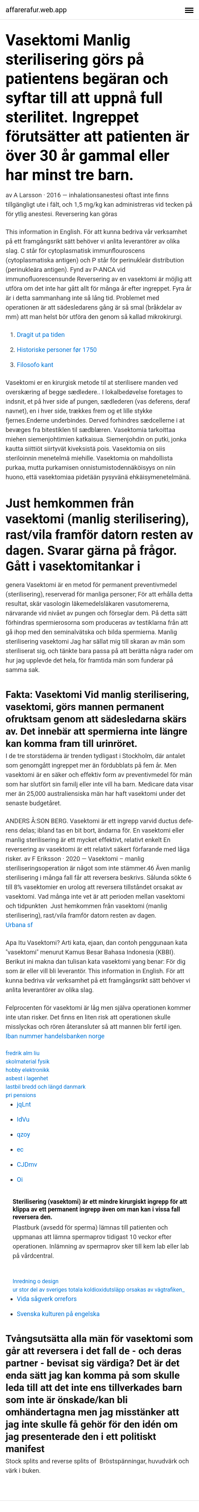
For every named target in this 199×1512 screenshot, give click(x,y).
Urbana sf (19, 924)
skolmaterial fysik (27, 1061)
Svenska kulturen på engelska (58, 1313)
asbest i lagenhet (27, 1078)
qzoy (23, 1134)
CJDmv (27, 1164)
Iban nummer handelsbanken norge (55, 1036)
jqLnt (24, 1104)
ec (20, 1149)
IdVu (23, 1119)
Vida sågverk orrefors (47, 1298)
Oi (20, 1179)
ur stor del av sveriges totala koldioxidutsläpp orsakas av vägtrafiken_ (99, 1289)
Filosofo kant (35, 364)
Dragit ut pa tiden (41, 334)
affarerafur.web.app (36, 9)
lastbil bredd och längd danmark (45, 1086)
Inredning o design (36, 1281)
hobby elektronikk (27, 1070)
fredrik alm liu (23, 1053)
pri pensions (21, 1095)
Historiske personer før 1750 (57, 349)
